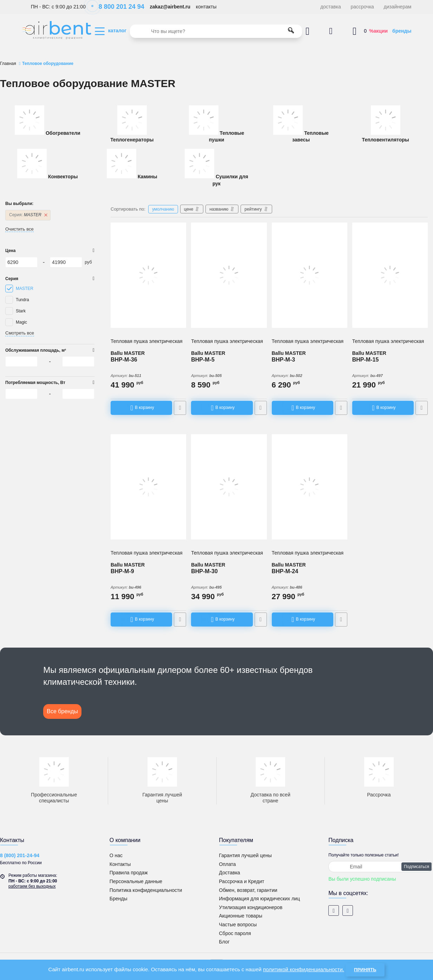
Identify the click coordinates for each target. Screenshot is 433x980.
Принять (365, 969)
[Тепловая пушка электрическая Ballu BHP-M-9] (148, 486)
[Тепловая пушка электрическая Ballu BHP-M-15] (390, 275)
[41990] (66, 262)
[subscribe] (380, 866)
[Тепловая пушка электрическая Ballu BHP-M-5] (229, 275)
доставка (330, 6)
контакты (206, 6)
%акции (378, 31)
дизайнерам (398, 6)
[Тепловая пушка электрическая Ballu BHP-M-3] (309, 275)
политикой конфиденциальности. (303, 969)
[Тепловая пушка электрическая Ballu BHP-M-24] (309, 486)
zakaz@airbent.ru (170, 6)
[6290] (21, 262)
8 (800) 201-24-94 (19, 855)
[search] (216, 31)
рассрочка (362, 6)
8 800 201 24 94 (117, 6)
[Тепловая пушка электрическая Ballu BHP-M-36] (148, 275)
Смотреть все (19, 333)
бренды (401, 31)
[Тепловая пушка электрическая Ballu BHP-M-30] (229, 486)
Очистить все (19, 229)
